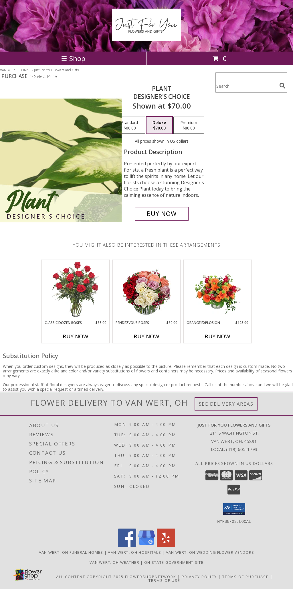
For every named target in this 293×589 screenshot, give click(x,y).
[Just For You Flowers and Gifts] (146, 37)
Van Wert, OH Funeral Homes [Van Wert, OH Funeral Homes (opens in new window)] (71, 552)
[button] (234, 509)
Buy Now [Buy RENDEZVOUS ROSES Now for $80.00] (146, 336)
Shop (73, 58)
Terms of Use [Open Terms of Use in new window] (164, 580)
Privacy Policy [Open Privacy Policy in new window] (199, 576)
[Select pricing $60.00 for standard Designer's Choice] (129, 125)
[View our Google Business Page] (146, 545)
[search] (282, 86)
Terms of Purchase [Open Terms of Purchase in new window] (245, 576)
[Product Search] (246, 86)
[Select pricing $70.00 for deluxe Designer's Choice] (159, 125)
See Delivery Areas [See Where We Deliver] (226, 403)
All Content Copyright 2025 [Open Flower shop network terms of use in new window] (90, 576)
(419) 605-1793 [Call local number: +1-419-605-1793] (242, 449)
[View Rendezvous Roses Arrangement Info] (147, 290)
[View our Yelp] (166, 545)
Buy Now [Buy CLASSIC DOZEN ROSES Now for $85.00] (75, 336)
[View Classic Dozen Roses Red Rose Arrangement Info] (76, 290)
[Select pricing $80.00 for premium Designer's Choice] (189, 125)
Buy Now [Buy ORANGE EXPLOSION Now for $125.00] (217, 336)
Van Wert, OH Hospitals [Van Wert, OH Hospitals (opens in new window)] (134, 552)
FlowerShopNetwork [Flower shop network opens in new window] (150, 576)
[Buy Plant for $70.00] (162, 214)
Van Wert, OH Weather (114, 562)
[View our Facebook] (127, 545)
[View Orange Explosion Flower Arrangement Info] (217, 290)
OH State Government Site (173, 562)
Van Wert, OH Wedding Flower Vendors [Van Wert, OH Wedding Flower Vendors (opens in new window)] (210, 552)
